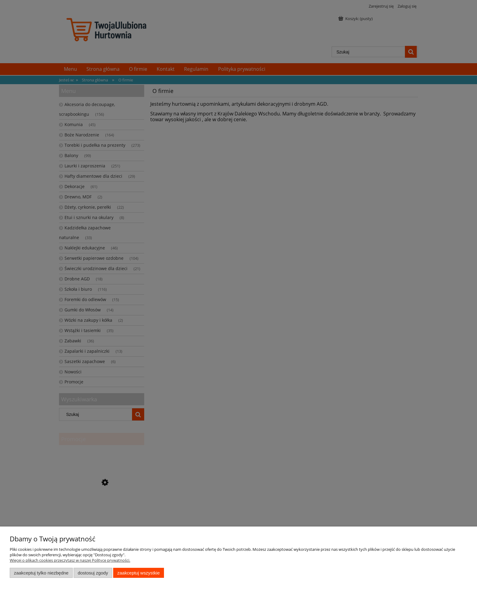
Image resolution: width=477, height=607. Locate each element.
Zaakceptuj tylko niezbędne (41, 572)
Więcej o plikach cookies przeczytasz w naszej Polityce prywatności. (70, 560)
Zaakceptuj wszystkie (138, 572)
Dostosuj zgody (93, 572)
